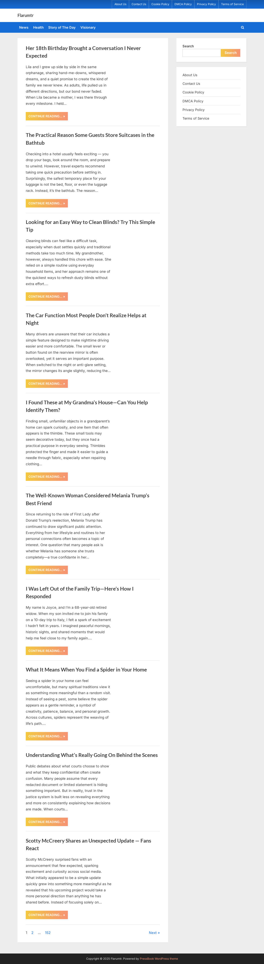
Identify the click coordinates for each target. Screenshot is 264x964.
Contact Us (139, 4)
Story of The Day (62, 27)
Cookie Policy (160, 4)
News (23, 27)
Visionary (88, 27)
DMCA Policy (183, 4)
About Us (120, 4)
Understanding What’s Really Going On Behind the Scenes (92, 755)
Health (38, 27)
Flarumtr (26, 15)
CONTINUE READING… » (48, 117)
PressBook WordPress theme (159, 958)
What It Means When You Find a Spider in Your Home (86, 670)
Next (153, 933)
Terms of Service (232, 4)
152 (48, 933)
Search (188, 46)
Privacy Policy (206, 4)
